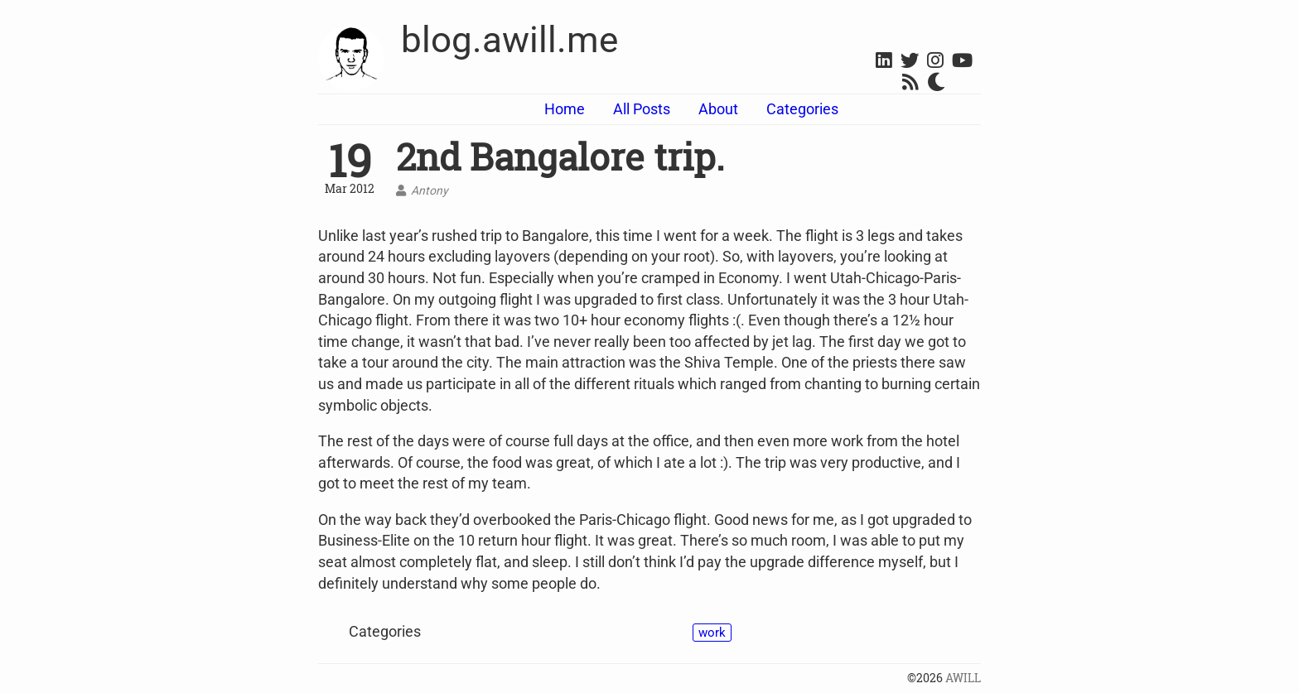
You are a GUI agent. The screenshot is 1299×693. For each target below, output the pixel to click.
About (718, 109)
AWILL (963, 678)
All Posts (641, 109)
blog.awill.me (509, 39)
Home (564, 109)
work (712, 632)
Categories (802, 109)
